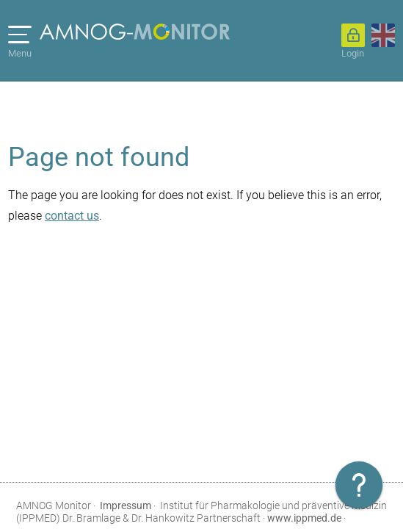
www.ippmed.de (304, 518)
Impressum (125, 505)
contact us (72, 216)
